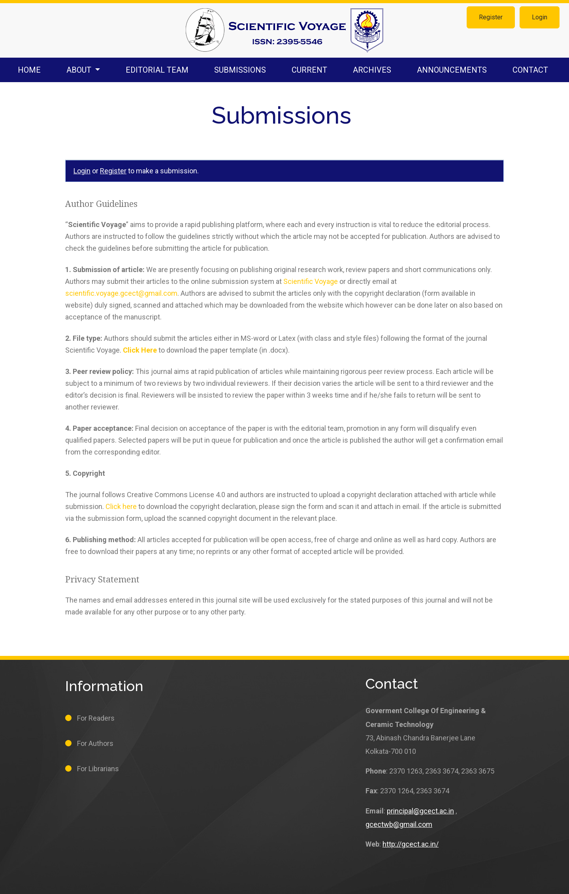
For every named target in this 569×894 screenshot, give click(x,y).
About (79, 70)
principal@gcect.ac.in (420, 811)
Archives (372, 70)
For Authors (95, 743)
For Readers (96, 718)
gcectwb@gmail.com (399, 824)
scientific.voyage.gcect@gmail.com (121, 293)
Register (491, 17)
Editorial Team (157, 70)
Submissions (240, 70)
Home (29, 70)
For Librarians (98, 768)
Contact (530, 70)
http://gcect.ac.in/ (410, 844)
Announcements (452, 70)
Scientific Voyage (310, 281)
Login (539, 17)
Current (309, 70)
